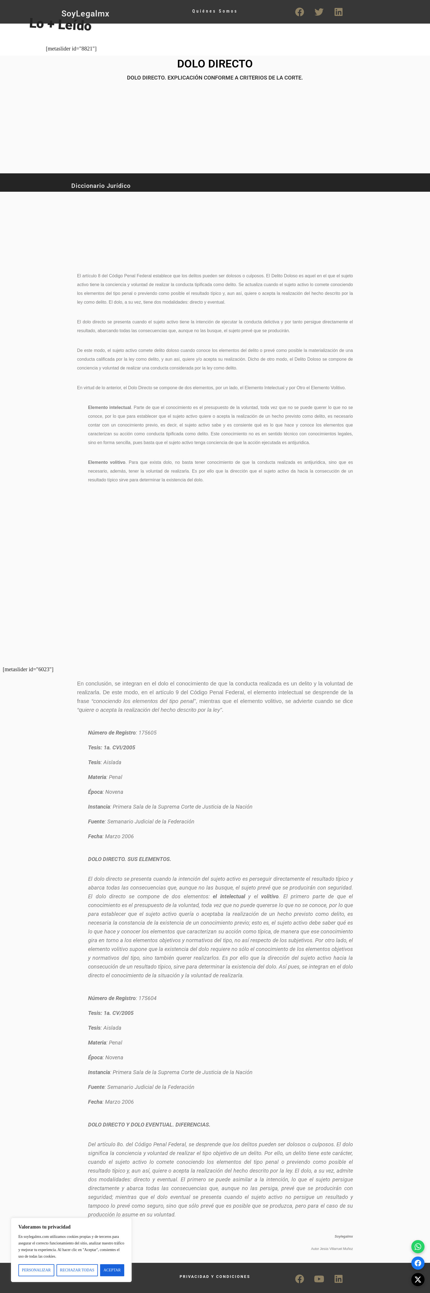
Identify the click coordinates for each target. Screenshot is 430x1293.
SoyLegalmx (85, 13)
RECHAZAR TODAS (77, 1270)
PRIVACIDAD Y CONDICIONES (215, 1276)
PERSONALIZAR (36, 1270)
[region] (71, 1250)
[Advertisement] (194, 228)
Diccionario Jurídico (101, 185)
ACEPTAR (112, 1270)
